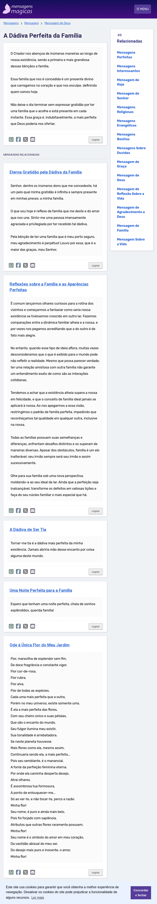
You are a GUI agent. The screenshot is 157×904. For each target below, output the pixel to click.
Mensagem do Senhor (128, 96)
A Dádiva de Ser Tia (28, 529)
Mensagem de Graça (128, 164)
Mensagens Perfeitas (126, 55)
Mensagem (31, 23)
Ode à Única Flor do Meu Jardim (40, 645)
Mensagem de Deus (58, 23)
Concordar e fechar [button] (140, 893)
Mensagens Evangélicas (127, 123)
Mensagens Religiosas (126, 109)
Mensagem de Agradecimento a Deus (131, 212)
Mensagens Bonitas (126, 136)
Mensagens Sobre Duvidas (131, 150)
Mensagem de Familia (128, 228)
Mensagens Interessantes (128, 68)
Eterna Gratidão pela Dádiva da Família (46, 172)
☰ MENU (143, 9)
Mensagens (11, 23)
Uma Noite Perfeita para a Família (41, 590)
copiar (96, 139)
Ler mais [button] (37, 897)
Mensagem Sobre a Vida (131, 241)
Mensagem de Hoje (128, 82)
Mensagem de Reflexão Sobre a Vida (130, 193)
